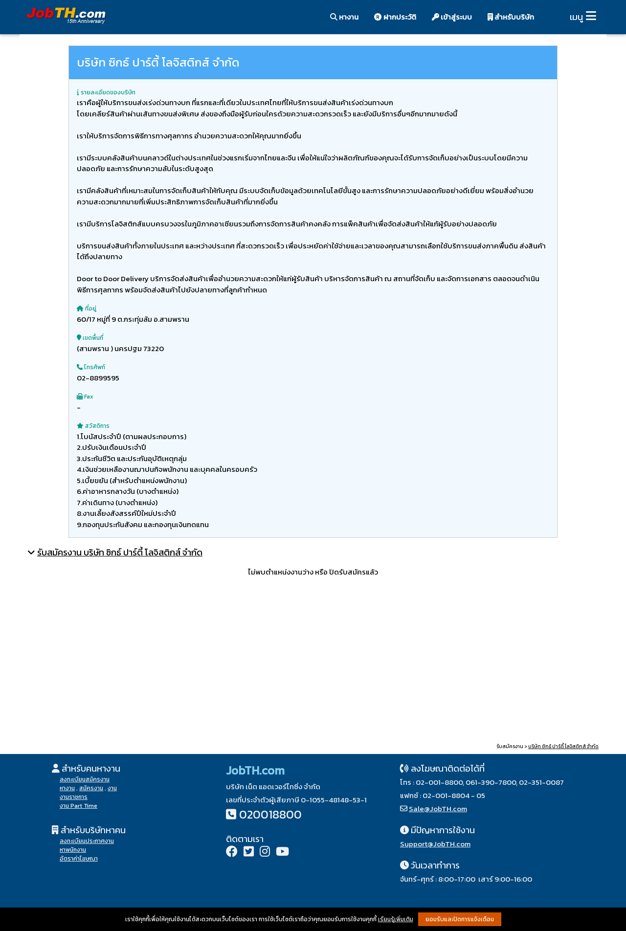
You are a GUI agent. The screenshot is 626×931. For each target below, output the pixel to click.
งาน (112, 788)
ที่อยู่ (86, 308)
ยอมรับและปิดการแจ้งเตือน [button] (459, 919)
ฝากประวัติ (395, 16)
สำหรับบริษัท (511, 16)
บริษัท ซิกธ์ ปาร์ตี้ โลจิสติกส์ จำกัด (563, 746)
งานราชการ (74, 797)
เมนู (576, 16)
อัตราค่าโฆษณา (79, 858)
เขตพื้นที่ (90, 337)
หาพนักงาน (73, 849)
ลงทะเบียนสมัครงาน (85, 779)
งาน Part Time (78, 805)
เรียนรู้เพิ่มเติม (395, 919)
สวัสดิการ (93, 425)
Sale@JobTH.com (438, 808)
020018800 (270, 814)
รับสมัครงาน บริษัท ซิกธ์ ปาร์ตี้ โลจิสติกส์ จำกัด (119, 552)
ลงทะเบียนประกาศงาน (87, 841)
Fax (85, 396)
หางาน (344, 16)
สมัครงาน (91, 788)
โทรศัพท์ (91, 367)
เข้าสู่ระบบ (452, 16)
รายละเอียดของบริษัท (106, 92)
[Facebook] (232, 852)
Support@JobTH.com (435, 843)
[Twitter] (249, 852)
